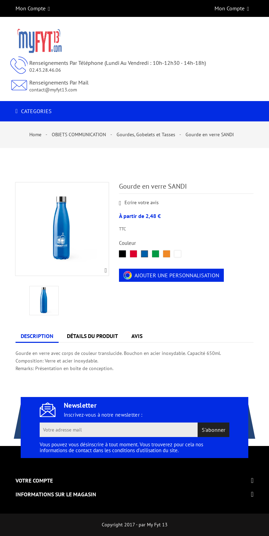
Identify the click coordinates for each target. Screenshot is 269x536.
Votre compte (34, 480)
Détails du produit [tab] (92, 335)
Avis (136, 335)
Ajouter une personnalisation (171, 275)
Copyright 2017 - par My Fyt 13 (135, 525)
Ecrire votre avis (139, 202)
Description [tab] (37, 335)
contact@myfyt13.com (53, 90)
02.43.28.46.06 (45, 70)
